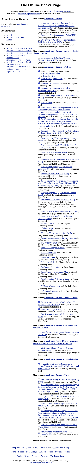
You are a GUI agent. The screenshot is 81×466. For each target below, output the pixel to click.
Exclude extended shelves (59, 11)
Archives (44, 456)
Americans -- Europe (15, 37)
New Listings (31, 452)
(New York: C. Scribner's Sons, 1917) (54, 89)
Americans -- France (53, 19)
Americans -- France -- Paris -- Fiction (60, 298)
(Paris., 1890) (58, 35)
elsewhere (5, 26)
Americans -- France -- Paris (18, 60)
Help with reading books (22, 447)
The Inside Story (57, 456)
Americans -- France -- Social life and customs (19, 63)
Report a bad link (42, 447)
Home (13, 452)
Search (21, 452)
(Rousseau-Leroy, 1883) (54, 59)
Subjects (58, 452)
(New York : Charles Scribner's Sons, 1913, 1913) (58, 132)
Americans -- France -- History (19, 53)
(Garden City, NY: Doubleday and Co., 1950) (56, 303)
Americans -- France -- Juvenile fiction (16, 56)
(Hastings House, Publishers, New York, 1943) (57, 41)
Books (19, 456)
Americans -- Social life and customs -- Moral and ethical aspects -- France (18, 69)
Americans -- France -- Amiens (19, 48)
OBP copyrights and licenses (40, 463)
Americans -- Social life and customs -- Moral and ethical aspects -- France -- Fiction (55, 342)
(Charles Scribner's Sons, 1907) (59, 211)
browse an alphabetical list (29, 14)
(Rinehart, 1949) (54, 152)
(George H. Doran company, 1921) (58, 414)
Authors (42, 452)
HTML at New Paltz (51, 74)
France (9, 40)
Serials (67, 452)
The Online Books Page (40, 5)
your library (21, 24)
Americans (11, 35)
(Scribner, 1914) (55, 174)
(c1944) (51, 309)
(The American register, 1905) (58, 388)
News (26, 456)
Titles (50, 452)
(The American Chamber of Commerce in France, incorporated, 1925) (56, 25)
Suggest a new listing (60, 447)
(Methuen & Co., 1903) (58, 200)
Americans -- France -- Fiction (19, 51)
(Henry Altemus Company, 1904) (58, 183)
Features (35, 456)
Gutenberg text (49, 76)
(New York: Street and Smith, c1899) (58, 366)
